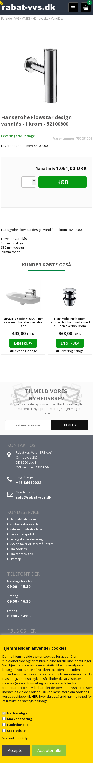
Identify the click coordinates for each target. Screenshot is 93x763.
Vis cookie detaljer (16, 738)
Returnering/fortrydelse (26, 529)
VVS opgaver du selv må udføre (32, 544)
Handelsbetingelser (23, 519)
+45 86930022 (28, 482)
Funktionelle (17, 724)
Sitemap (15, 559)
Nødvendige (17, 713)
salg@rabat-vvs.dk (33, 497)
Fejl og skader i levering (26, 539)
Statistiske (16, 730)
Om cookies (18, 549)
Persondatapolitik (22, 534)
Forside (6, 18)
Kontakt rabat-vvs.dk (24, 524)
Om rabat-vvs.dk (21, 554)
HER (34, 696)
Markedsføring (19, 719)
